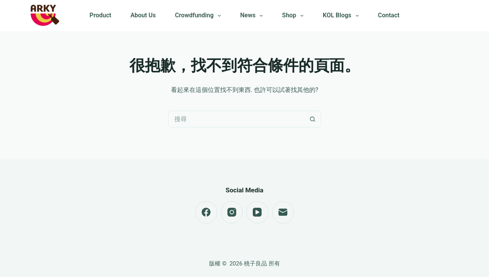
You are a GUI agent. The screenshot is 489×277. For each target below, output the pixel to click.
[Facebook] (206, 212)
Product (100, 15)
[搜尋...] (236, 119)
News (253, 15)
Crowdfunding (199, 15)
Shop (294, 15)
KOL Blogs (342, 15)
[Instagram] (232, 212)
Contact (388, 15)
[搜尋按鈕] (313, 119)
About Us (143, 15)
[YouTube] (257, 212)
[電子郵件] (283, 212)
